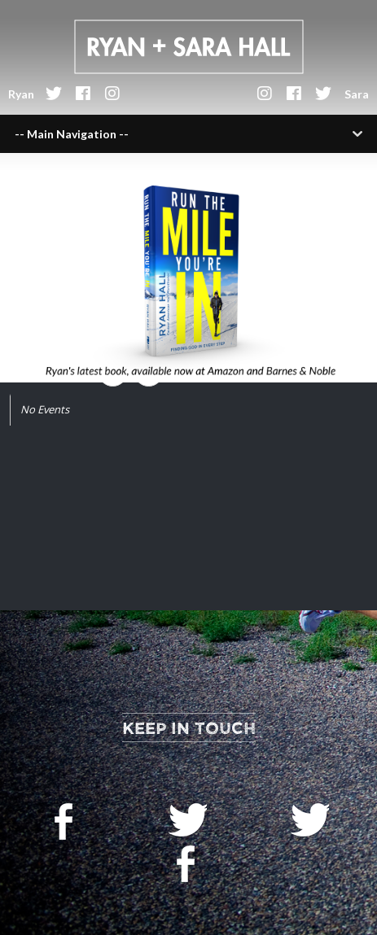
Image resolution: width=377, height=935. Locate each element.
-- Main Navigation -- (72, 134)
